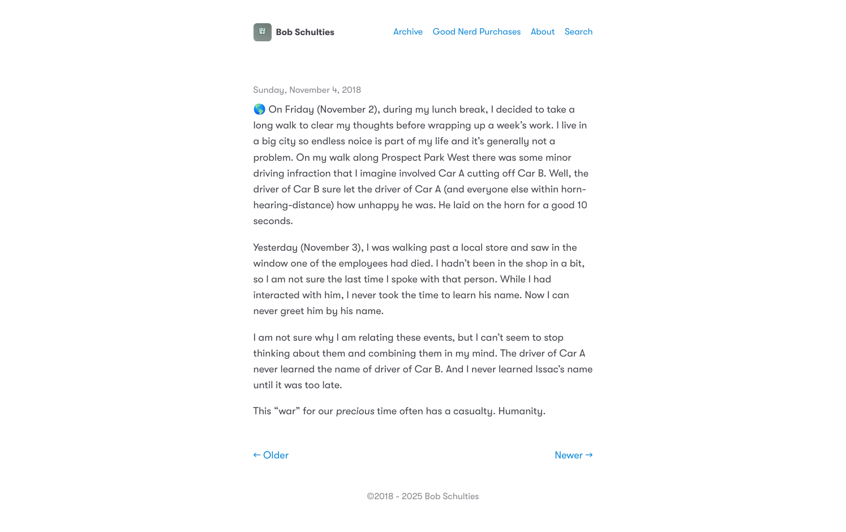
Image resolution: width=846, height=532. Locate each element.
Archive (408, 32)
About (543, 32)
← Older (271, 455)
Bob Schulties (294, 32)
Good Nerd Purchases (477, 32)
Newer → (573, 455)
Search (579, 32)
